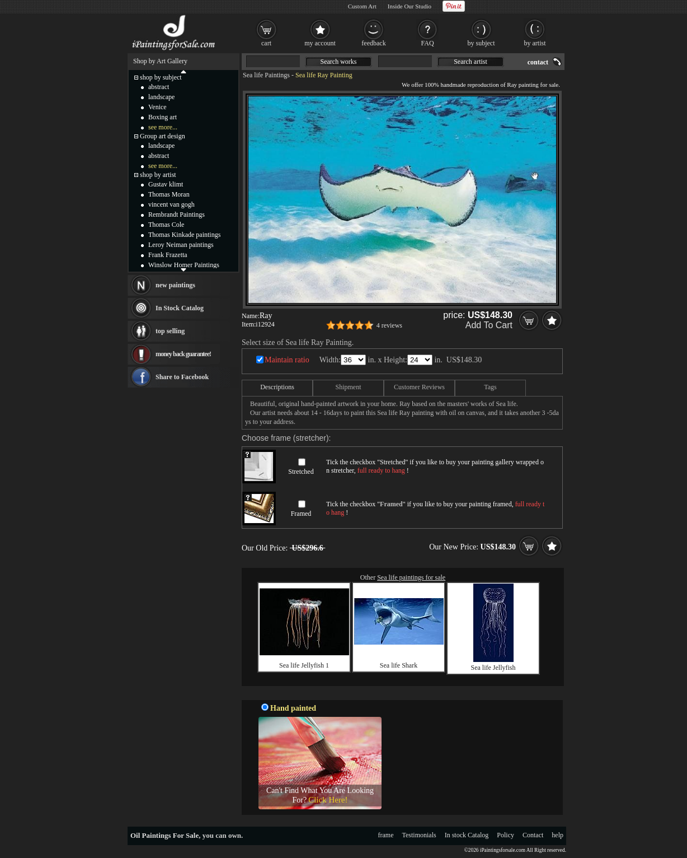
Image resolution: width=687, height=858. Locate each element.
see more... (162, 127)
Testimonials (419, 835)
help (557, 835)
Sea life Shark (398, 665)
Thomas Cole (166, 225)
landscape (161, 97)
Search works (339, 62)
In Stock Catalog (180, 308)
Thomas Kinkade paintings (184, 235)
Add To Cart (488, 325)
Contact (533, 835)
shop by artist (158, 175)
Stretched (300, 471)
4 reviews (389, 325)
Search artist (470, 62)
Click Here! (327, 799)
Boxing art (162, 117)
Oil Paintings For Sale (164, 835)
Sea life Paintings (266, 75)
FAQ (427, 43)
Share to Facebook (182, 377)
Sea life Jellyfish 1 (304, 665)
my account (320, 43)
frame (386, 835)
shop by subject (161, 77)
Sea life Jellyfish (493, 668)
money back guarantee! (183, 354)
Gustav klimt (165, 184)
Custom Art (362, 6)
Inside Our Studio (409, 6)
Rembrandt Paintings (176, 214)
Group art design (162, 136)
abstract (158, 87)
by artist (535, 43)
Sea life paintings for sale (411, 577)
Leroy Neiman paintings (181, 245)
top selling (170, 331)
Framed (301, 513)
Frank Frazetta (167, 255)
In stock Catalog (467, 835)
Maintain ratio (287, 360)
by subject (481, 43)
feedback (373, 43)
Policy (505, 835)
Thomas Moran (169, 194)
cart (266, 43)
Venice (157, 107)
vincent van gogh (171, 204)
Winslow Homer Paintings (183, 265)
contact (538, 62)
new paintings (175, 285)
